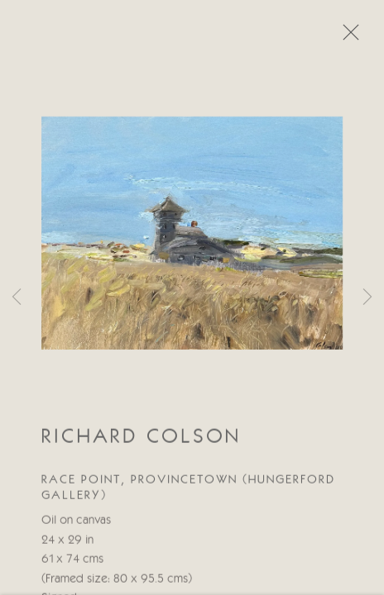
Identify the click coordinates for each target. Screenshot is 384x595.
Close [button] (346, 37)
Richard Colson (141, 437)
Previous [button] (16, 297)
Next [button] (367, 297)
